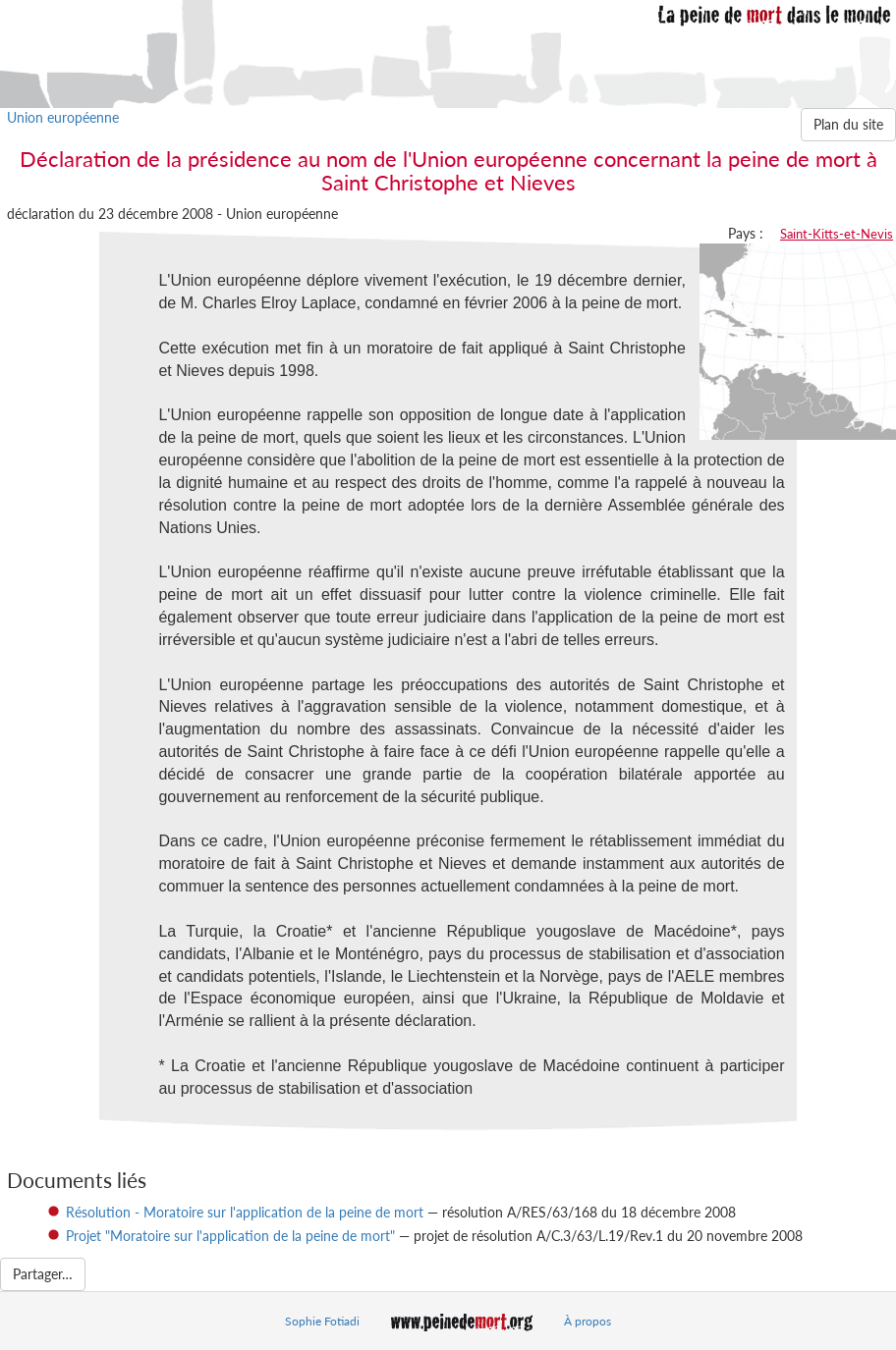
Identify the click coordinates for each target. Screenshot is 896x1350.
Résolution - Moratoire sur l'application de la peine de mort (244, 1212)
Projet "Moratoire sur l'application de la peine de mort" (230, 1235)
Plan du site (848, 124)
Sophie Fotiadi (322, 1321)
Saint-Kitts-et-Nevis (836, 234)
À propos (587, 1321)
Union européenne (63, 117)
